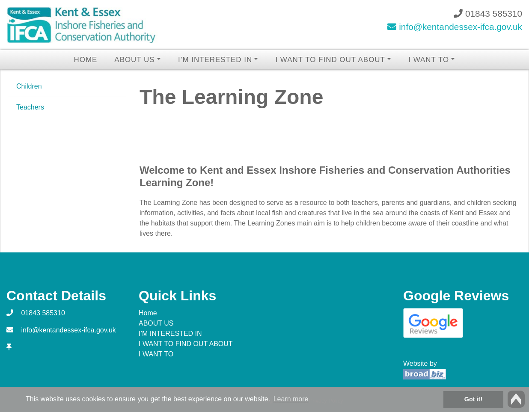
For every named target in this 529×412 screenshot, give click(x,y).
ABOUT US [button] (134, 60)
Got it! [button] (473, 399)
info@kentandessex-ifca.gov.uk (454, 27)
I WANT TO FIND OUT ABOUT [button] (330, 60)
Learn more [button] (291, 399)
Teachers (30, 107)
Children (29, 86)
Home (86, 60)
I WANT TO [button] (428, 60)
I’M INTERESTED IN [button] (215, 60)
